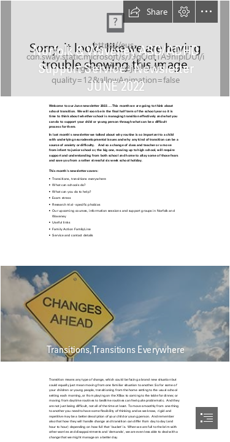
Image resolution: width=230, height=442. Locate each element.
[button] (147, 12)
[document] (115, 221)
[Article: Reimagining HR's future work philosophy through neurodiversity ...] (115, 48)
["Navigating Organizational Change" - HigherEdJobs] (115, 313)
